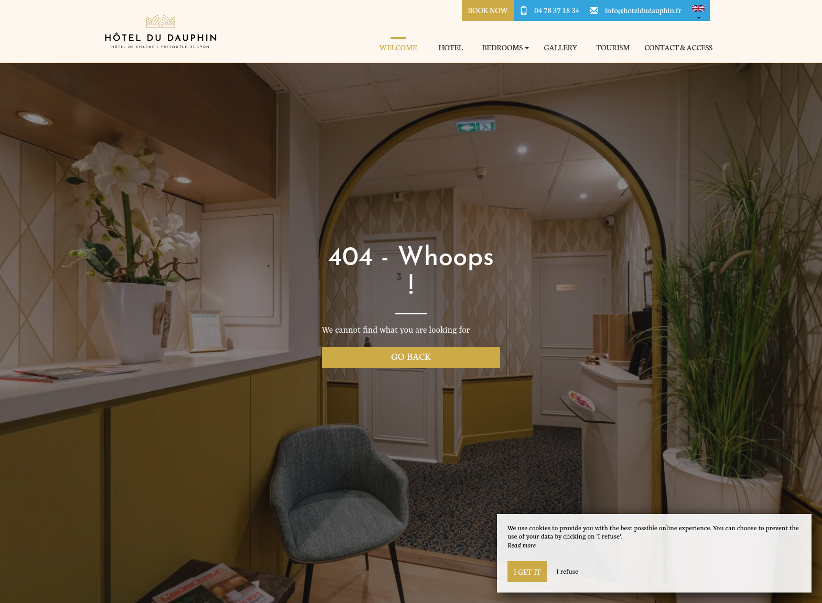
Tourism (613, 47)
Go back (411, 356)
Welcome (398, 47)
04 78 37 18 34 (556, 10)
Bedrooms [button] (505, 47)
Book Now (488, 10)
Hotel (450, 47)
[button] (698, 10)
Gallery (560, 47)
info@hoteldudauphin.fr (643, 10)
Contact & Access (678, 47)
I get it (527, 571)
